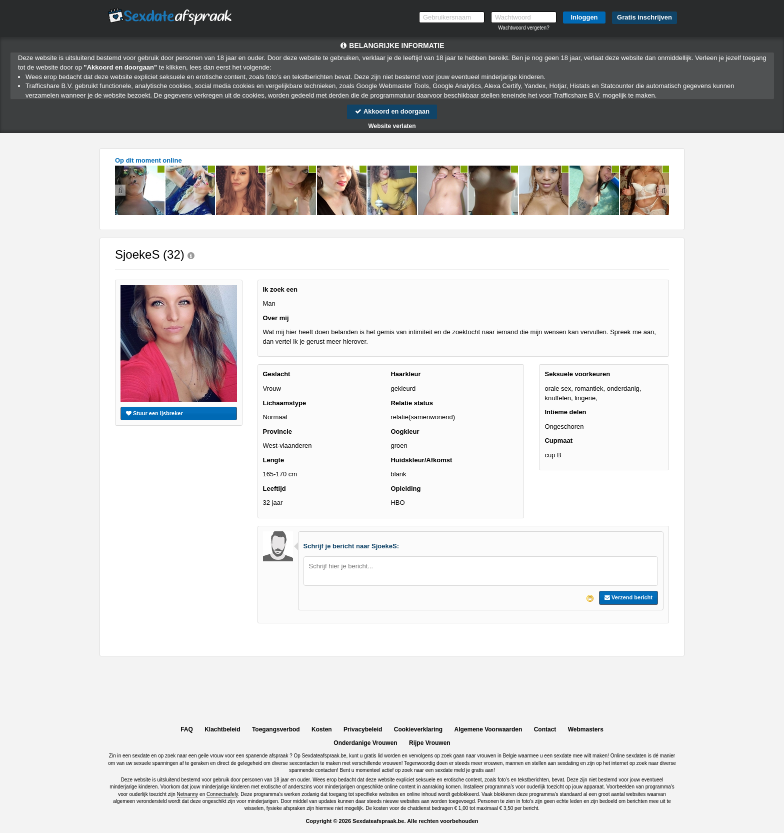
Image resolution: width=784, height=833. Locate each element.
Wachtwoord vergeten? (523, 28)
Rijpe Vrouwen (429, 742)
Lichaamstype (284, 403)
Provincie (277, 431)
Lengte (273, 460)
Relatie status (411, 403)
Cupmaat (558, 441)
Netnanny (187, 794)
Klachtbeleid (222, 729)
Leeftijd (274, 488)
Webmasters (586, 729)
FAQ (186, 729)
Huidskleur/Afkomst (421, 460)
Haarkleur (405, 374)
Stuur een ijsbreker (154, 413)
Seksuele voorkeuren (577, 374)
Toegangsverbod (276, 729)
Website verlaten (392, 126)
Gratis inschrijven (644, 17)
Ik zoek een (280, 289)
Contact (545, 729)
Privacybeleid (363, 729)
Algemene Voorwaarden (488, 729)
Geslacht (276, 374)
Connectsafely (222, 794)
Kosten (322, 729)
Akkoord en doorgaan (392, 111)
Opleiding (405, 488)
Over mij (276, 318)
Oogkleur (404, 431)
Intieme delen (565, 412)
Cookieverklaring (418, 729)
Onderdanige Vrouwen (365, 742)
